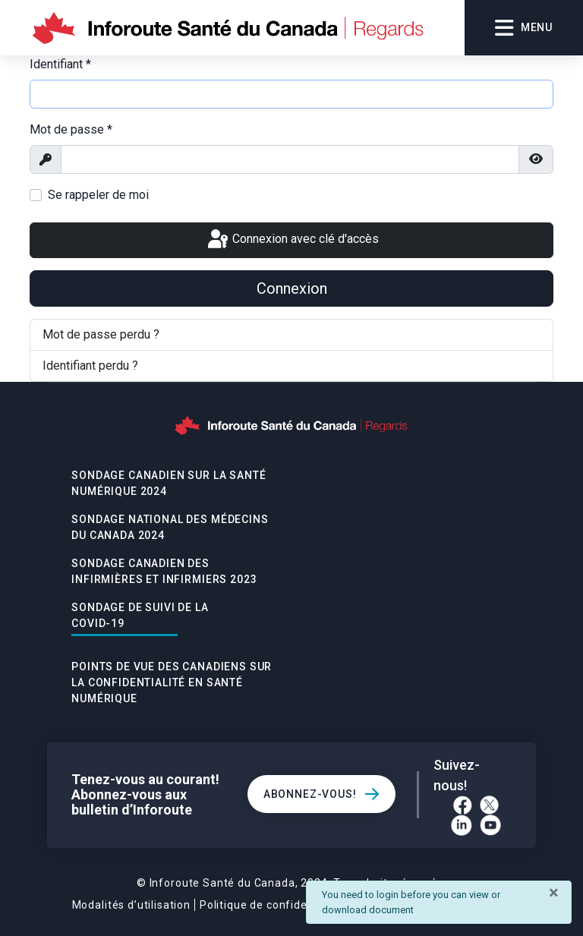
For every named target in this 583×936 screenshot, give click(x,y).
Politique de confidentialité (272, 905)
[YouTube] (490, 825)
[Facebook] (462, 805)
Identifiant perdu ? (90, 365)
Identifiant (60, 64)
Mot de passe (71, 129)
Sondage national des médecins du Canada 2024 (169, 527)
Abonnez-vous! (310, 794)
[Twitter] (489, 805)
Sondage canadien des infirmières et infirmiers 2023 (164, 571)
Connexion (292, 288)
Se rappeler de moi (98, 195)
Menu (524, 28)
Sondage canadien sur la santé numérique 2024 (168, 483)
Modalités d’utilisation (131, 905)
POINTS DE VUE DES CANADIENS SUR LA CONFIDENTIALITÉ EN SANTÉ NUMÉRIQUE (171, 682)
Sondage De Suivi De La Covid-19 (139, 615)
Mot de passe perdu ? (101, 334)
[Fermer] (554, 892)
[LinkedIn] (461, 825)
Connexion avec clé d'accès (292, 240)
